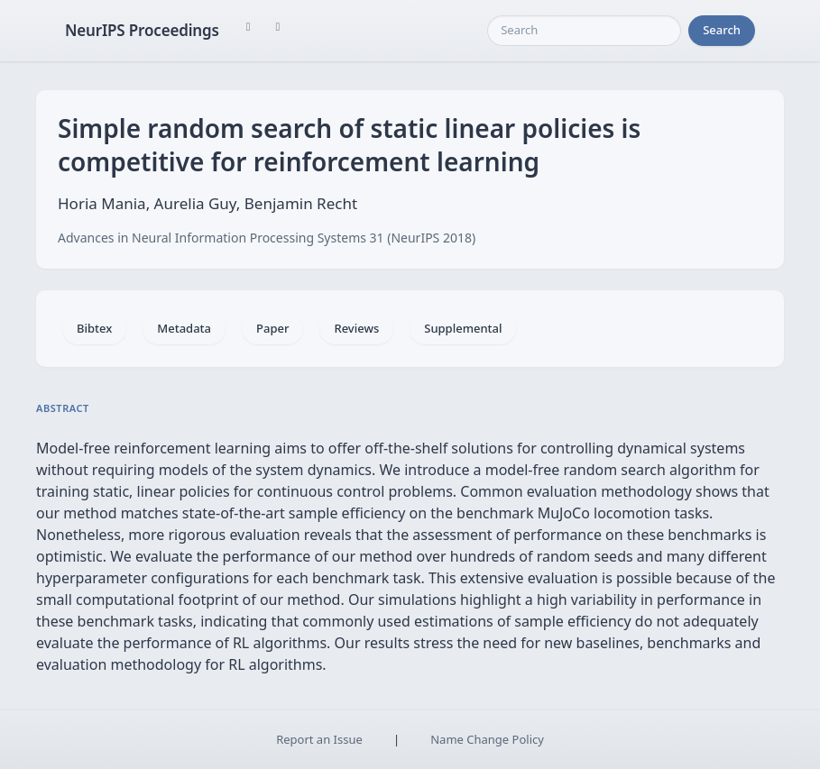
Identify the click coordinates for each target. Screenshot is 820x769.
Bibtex (94, 328)
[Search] (584, 30)
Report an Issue (319, 739)
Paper (272, 328)
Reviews (356, 328)
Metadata (184, 328)
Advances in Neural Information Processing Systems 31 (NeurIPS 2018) (266, 237)
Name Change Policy (487, 739)
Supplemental (463, 328)
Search (722, 30)
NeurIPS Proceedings (142, 30)
